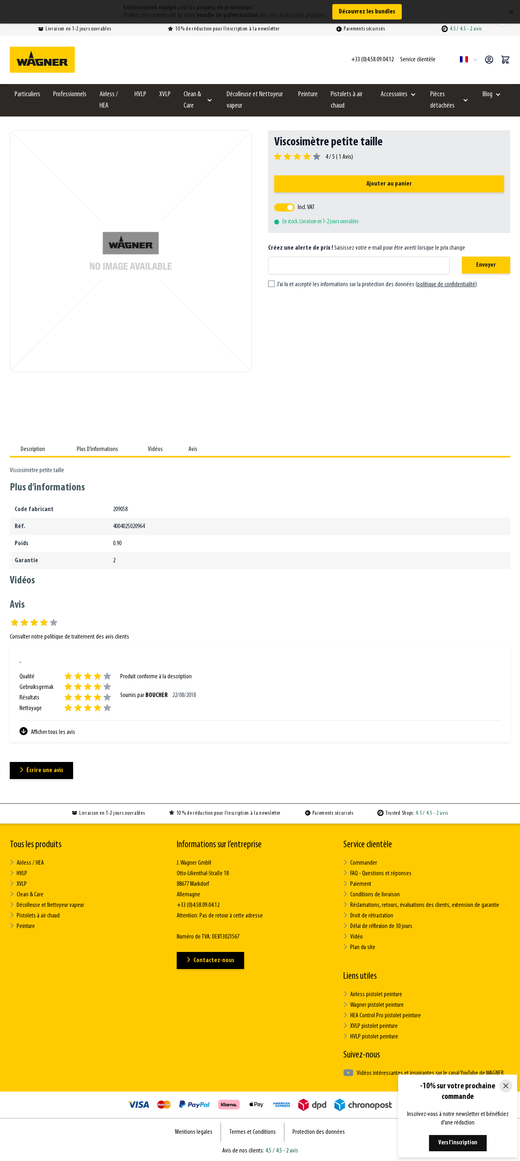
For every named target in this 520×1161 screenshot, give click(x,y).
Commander (360, 862)
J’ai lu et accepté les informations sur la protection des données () (377, 284)
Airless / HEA (109, 100)
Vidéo (353, 936)
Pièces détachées (442, 100)
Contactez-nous (210, 960)
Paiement (357, 883)
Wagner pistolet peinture (373, 1004)
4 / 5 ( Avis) (338, 157)
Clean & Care (192, 100)
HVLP (140, 94)
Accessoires (394, 94)
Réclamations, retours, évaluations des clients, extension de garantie (421, 905)
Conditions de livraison (371, 894)
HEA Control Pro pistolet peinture (382, 1015)
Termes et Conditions (252, 1132)
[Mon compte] (489, 60)
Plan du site (359, 947)
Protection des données (318, 1132)
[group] (313, 157)
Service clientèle (367, 845)
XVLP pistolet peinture (370, 1026)
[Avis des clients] (260, 697)
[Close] (505, 1085)
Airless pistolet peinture (372, 994)
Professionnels (70, 94)
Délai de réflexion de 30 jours (377, 926)
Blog (487, 94)
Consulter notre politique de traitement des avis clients (69, 637)
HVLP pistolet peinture (370, 1036)
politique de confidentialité (446, 284)
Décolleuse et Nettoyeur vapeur (255, 100)
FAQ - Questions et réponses (377, 873)
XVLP (165, 94)
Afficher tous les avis (47, 731)
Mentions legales (193, 1132)
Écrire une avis (41, 770)
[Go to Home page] (42, 60)
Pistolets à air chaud (346, 100)
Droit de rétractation (368, 915)
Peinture (308, 94)
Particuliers (27, 94)
